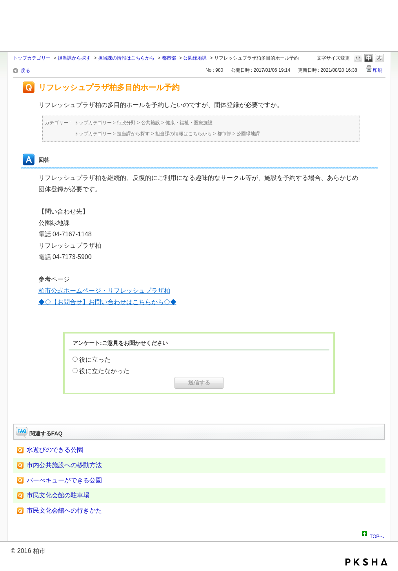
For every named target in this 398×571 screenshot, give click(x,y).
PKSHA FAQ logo (366, 562)
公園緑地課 (195, 58)
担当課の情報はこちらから (126, 58)
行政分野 (126, 122)
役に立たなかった (104, 371)
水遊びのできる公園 (55, 449)
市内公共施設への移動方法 (64, 465)
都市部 (169, 58)
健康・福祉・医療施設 (189, 122)
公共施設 (150, 122)
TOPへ (377, 535)
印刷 (377, 70)
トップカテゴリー (32, 58)
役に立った (95, 359)
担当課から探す (74, 58)
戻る (25, 70)
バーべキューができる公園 (64, 480)
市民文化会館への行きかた (64, 510)
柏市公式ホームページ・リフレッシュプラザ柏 (104, 290)
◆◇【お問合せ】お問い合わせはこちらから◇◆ (107, 302)
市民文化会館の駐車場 (58, 495)
